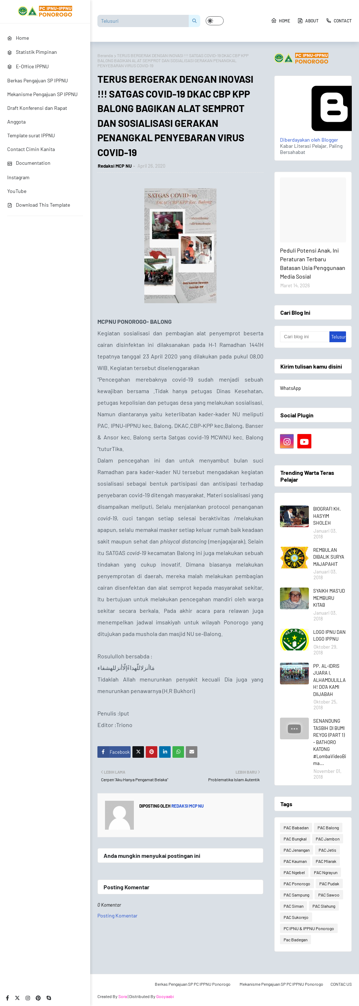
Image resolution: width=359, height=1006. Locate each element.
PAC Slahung (323, 905)
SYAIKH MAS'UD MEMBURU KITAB (329, 598)
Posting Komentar (117, 915)
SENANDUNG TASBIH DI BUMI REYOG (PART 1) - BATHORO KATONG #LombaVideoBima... (329, 742)
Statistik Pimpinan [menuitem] (32, 52)
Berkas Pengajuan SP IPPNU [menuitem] (37, 80)
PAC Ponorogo (297, 883)
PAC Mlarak (326, 861)
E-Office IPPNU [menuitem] (28, 66)
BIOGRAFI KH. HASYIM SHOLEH (327, 516)
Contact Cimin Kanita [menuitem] (31, 149)
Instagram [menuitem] (18, 177)
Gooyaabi (165, 996)
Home (280, 20)
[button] (215, 20)
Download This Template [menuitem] (38, 205)
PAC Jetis (327, 849)
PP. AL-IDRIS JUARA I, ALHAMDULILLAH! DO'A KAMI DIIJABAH (329, 680)
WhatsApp (290, 388)
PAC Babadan (296, 827)
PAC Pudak (329, 883)
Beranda (105, 55)
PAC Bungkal (295, 838)
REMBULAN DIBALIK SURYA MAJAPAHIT (328, 557)
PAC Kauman (295, 861)
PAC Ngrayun (325, 872)
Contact (339, 20)
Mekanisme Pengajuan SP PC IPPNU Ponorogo (281, 983)
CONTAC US (341, 983)
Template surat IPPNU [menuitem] (31, 135)
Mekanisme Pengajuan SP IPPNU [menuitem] (42, 94)
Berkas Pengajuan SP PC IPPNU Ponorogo (193, 983)
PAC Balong (328, 827)
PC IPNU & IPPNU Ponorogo (309, 928)
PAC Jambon (328, 838)
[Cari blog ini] (304, 336)
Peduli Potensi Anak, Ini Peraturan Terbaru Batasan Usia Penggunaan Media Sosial (312, 263)
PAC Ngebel (294, 872)
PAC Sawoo (329, 894)
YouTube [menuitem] (16, 191)
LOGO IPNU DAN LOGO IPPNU (329, 635)
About (308, 20)
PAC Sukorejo (296, 917)
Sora (122, 996)
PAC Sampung (296, 894)
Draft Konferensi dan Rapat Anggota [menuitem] (37, 115)
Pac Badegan (295, 939)
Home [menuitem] (18, 38)
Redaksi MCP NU (115, 166)
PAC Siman (293, 905)
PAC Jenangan (297, 849)
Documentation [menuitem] (29, 163)
